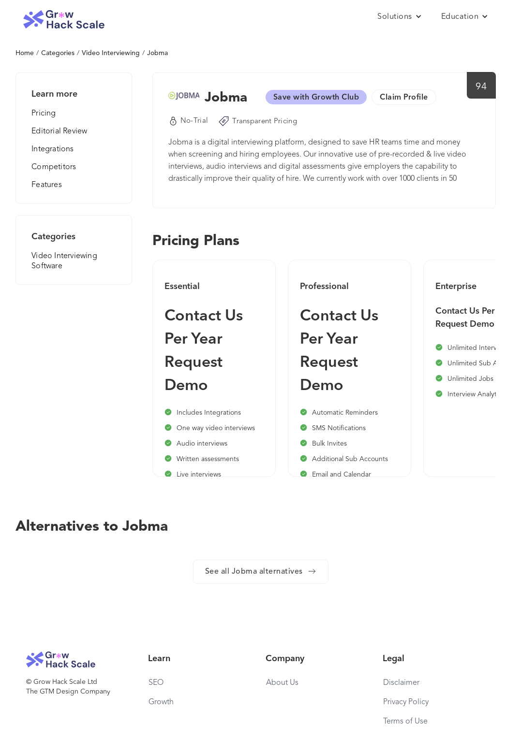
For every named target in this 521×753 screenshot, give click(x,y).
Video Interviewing (111, 53)
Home (24, 53)
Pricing (43, 113)
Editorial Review (59, 131)
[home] (63, 19)
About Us (282, 683)
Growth (161, 702)
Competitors (53, 167)
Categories (57, 53)
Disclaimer (401, 683)
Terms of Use (405, 721)
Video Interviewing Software (64, 261)
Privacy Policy (406, 702)
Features (46, 185)
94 (481, 87)
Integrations (52, 149)
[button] (400, 16)
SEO (156, 683)
